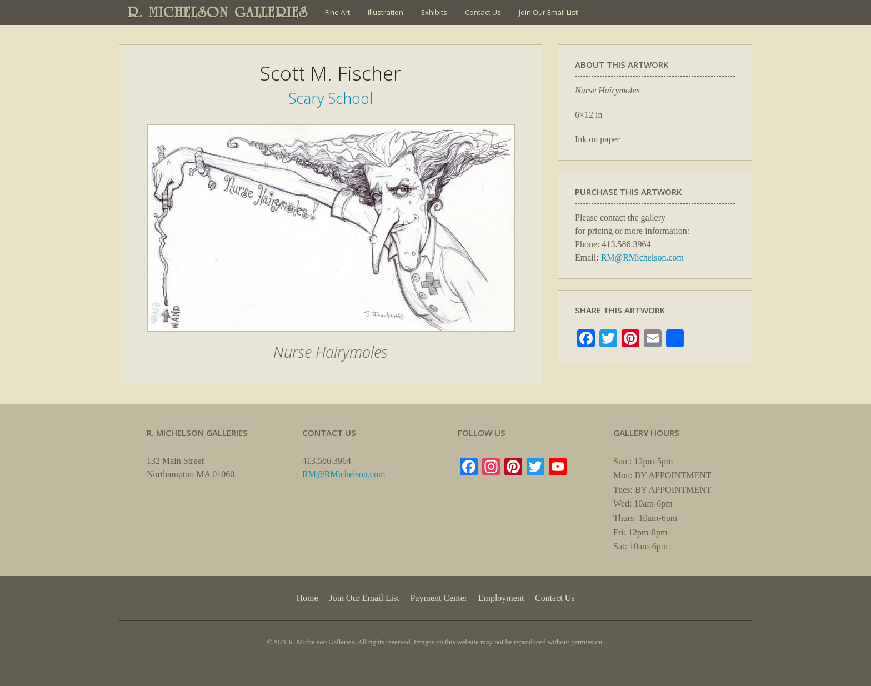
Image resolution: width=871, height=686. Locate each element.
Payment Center (438, 598)
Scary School (330, 98)
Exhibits (434, 12)
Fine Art (337, 12)
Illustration (385, 12)
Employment (501, 598)
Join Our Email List (548, 12)
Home (307, 598)
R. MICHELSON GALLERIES (218, 12)
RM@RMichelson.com (642, 257)
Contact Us (483, 12)
